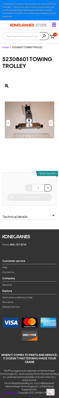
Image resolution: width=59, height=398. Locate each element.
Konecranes (10, 392)
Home (5, 47)
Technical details (15, 217)
